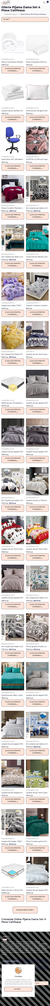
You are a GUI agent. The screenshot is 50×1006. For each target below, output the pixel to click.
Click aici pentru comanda (13, 70)
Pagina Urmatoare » (25, 910)
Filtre (6, 19)
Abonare (37, 983)
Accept (18, 989)
